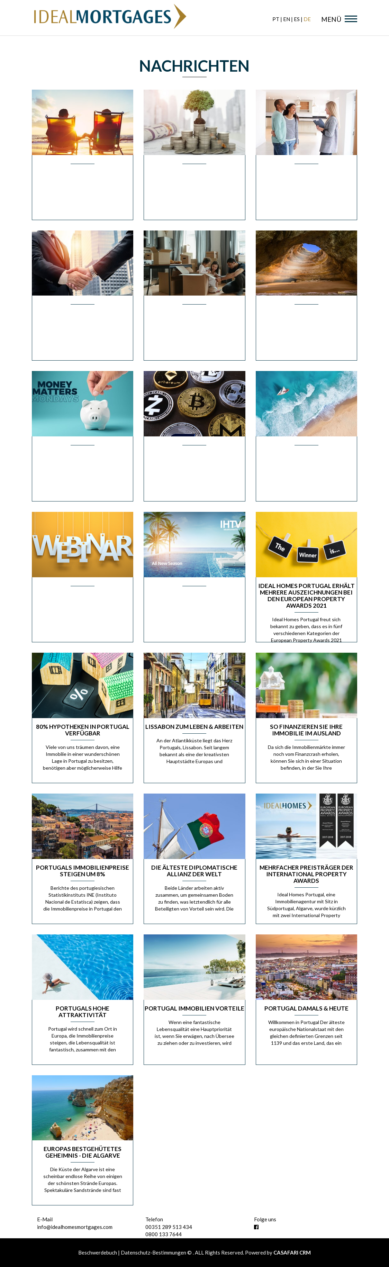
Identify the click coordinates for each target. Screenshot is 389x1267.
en (286, 19)
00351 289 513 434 (168, 1227)
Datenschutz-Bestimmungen (153, 1252)
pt (275, 19)
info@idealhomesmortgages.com (74, 1227)
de (307, 19)
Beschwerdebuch (98, 1252)
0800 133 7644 (163, 1234)
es (297, 19)
